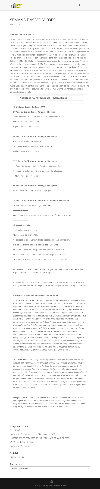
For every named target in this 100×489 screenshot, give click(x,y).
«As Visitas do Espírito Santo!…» (23, 442)
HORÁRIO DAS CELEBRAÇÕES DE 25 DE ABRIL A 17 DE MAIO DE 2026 (39, 438)
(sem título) (15, 430)
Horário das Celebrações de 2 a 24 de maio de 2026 (32, 434)
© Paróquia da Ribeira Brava (53, 485)
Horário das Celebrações (20, 446)
